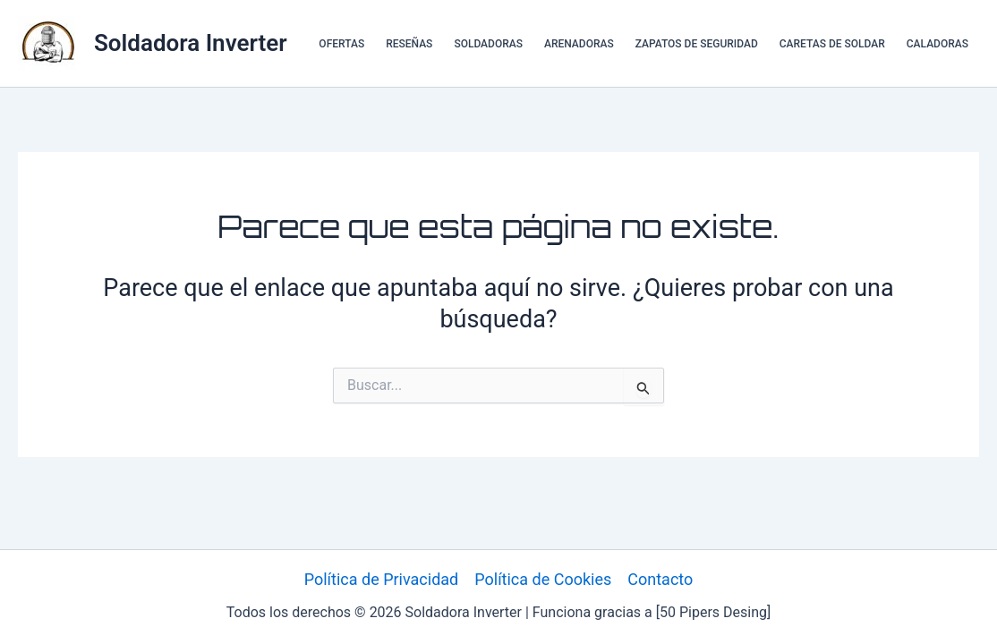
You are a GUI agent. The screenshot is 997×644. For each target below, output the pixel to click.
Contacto (660, 579)
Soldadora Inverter (190, 43)
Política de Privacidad (381, 579)
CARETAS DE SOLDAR (832, 44)
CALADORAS (937, 44)
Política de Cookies (542, 579)
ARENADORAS (579, 44)
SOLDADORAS (488, 44)
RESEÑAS (409, 44)
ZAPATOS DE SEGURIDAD (696, 44)
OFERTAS (341, 44)
